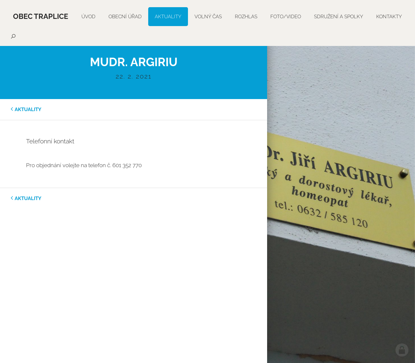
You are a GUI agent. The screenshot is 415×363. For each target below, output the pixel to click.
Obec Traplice (40, 16)
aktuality (28, 109)
